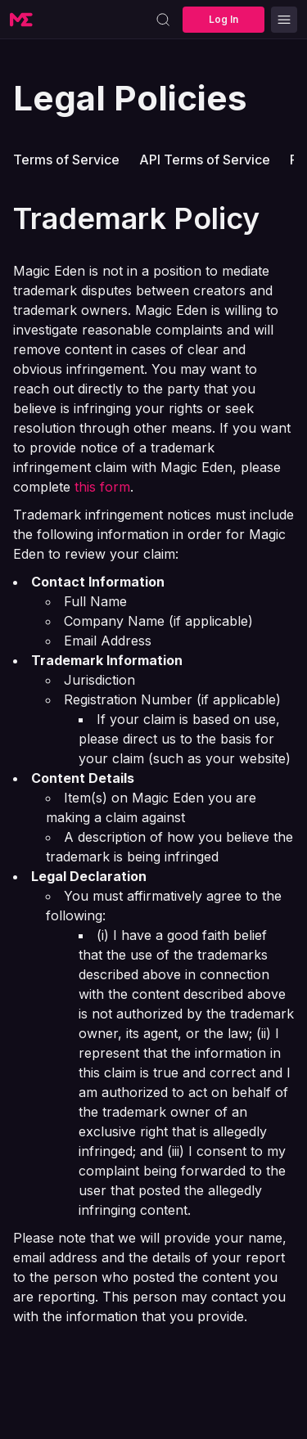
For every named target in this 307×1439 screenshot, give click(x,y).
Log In (223, 19)
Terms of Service (66, 159)
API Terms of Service (204, 159)
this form (102, 487)
